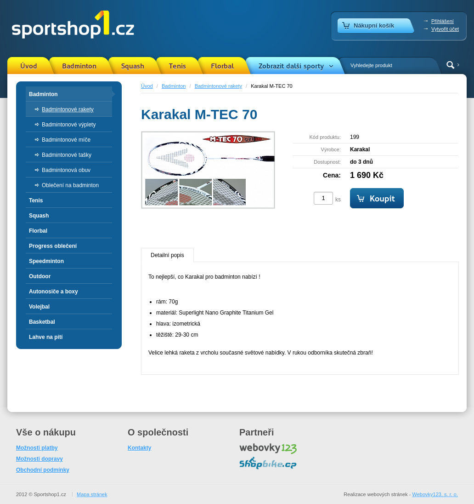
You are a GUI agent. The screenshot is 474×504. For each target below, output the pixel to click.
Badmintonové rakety (218, 86)
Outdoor (40, 276)
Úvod (28, 66)
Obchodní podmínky (42, 470)
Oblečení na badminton (70, 185)
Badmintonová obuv (66, 170)
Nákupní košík (374, 25)
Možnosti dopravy (39, 459)
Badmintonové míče (66, 140)
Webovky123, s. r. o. (435, 494)
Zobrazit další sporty (291, 66)
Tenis (177, 66)
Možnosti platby (37, 448)
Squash (132, 66)
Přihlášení (442, 21)
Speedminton (46, 261)
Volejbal (39, 307)
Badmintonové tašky (66, 155)
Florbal (222, 66)
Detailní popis (167, 255)
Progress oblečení (53, 246)
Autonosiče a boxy (53, 291)
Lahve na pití (45, 337)
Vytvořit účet (445, 29)
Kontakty (139, 448)
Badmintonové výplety (69, 124)
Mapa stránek (92, 494)
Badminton (79, 66)
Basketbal (42, 322)
